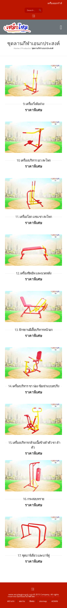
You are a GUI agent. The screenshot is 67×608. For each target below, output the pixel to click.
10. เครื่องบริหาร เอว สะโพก (33, 160)
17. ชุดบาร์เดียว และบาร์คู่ (33, 555)
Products (25, 48)
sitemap (43, 601)
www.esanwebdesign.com (46, 596)
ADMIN (54, 601)
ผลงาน (22, 601)
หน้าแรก (10, 601)
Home (17, 48)
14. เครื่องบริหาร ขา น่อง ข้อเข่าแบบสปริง (33, 386)
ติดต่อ (31, 601)
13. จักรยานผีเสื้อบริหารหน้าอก (33, 330)
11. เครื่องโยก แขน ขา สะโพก (33, 217)
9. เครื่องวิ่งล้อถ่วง (33, 104)
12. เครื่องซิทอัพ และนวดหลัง (33, 273)
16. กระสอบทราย (33, 499)
